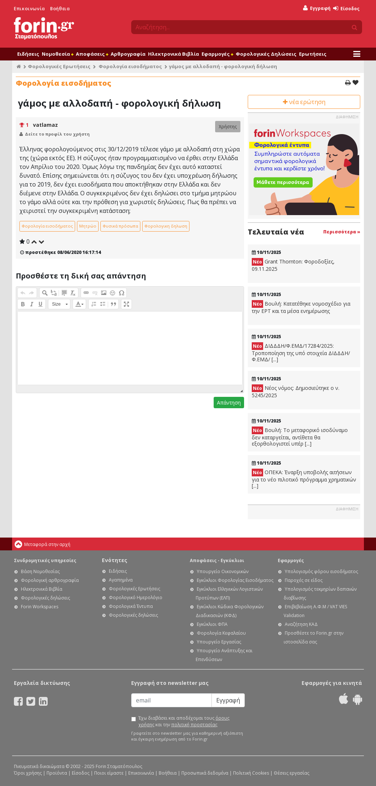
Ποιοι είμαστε (109, 773)
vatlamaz (45, 124)
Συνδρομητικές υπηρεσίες (45, 560)
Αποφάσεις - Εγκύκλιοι (217, 560)
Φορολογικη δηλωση (165, 226)
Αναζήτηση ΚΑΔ (301, 624)
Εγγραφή (317, 8)
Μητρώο (87, 226)
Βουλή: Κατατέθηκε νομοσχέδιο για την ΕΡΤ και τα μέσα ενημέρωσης (301, 307)
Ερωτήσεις (313, 54)
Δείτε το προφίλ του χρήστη (57, 134)
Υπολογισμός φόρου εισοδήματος (321, 571)
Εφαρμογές (217, 54)
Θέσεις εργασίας (291, 773)
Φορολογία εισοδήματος (130, 66)
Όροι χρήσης (28, 773)
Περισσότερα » (341, 232)
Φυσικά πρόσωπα (120, 226)
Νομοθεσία (57, 54)
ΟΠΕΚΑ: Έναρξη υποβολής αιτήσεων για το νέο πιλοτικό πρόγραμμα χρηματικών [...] (304, 479)
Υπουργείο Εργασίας (219, 642)
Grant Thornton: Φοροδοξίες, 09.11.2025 (293, 265)
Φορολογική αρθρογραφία (50, 580)
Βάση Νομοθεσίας (40, 571)
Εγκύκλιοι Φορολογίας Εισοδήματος (235, 580)
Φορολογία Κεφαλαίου (221, 633)
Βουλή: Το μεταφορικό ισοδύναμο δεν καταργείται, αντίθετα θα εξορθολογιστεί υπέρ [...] (300, 437)
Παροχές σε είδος (303, 580)
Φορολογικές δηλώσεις (45, 598)
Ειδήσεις (28, 54)
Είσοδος (346, 8)
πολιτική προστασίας (194, 725)
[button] (22, 293)
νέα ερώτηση (304, 102)
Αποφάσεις (92, 54)
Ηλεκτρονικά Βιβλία (173, 54)
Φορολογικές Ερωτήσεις (59, 66)
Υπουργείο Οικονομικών (222, 571)
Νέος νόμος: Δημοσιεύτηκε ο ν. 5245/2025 (295, 391)
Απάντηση (229, 402)
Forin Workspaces (39, 607)
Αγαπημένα (121, 580)
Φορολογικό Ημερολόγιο (135, 597)
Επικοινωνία (29, 8)
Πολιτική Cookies (251, 773)
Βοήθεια (60, 8)
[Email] (171, 700)
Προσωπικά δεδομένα (204, 773)
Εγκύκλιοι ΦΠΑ (212, 624)
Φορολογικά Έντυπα (131, 606)
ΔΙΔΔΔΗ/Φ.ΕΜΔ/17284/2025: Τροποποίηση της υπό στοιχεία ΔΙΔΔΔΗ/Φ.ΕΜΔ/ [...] (301, 352)
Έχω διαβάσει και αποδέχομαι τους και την (184, 721)
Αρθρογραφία (128, 54)
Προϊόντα (57, 773)
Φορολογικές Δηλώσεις (266, 54)
